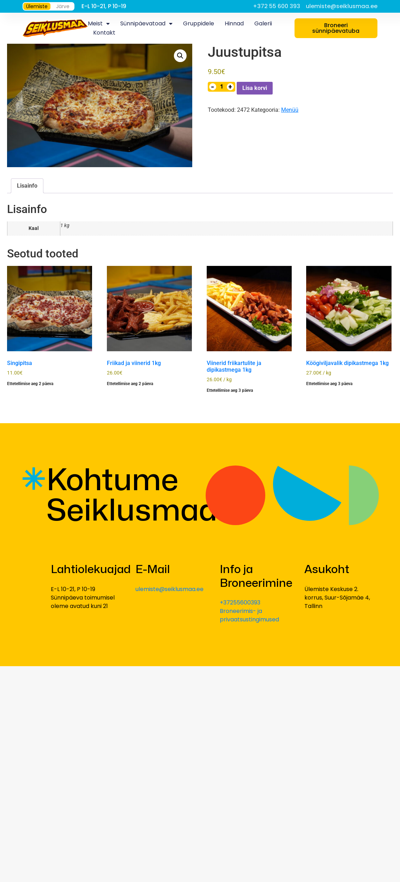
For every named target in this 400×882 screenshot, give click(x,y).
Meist (99, 23)
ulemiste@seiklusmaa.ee (169, 589)
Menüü (289, 110)
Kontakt (104, 33)
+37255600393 (240, 602)
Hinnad (234, 23)
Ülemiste (37, 6)
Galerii (263, 23)
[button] (180, 55)
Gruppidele (198, 23)
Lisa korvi (254, 88)
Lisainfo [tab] (27, 185)
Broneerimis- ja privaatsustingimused (249, 615)
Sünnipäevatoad (146, 23)
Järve (62, 6)
